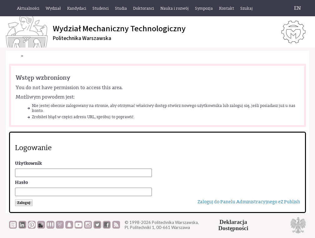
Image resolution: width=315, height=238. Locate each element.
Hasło (21, 182)
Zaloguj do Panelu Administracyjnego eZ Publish (249, 202)
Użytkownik (28, 163)
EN (297, 8)
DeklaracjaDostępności (233, 225)
